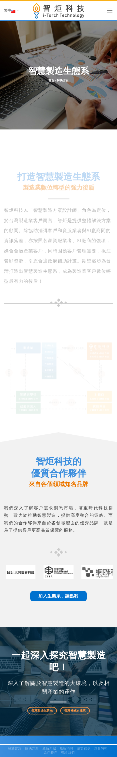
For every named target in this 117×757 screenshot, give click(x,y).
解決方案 (32, 748)
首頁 (51, 80)
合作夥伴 (50, 752)
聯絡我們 (68, 752)
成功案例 (84, 748)
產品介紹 (49, 748)
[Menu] (109, 10)
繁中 (11, 10)
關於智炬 (14, 748)
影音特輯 (101, 748)
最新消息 (66, 748)
